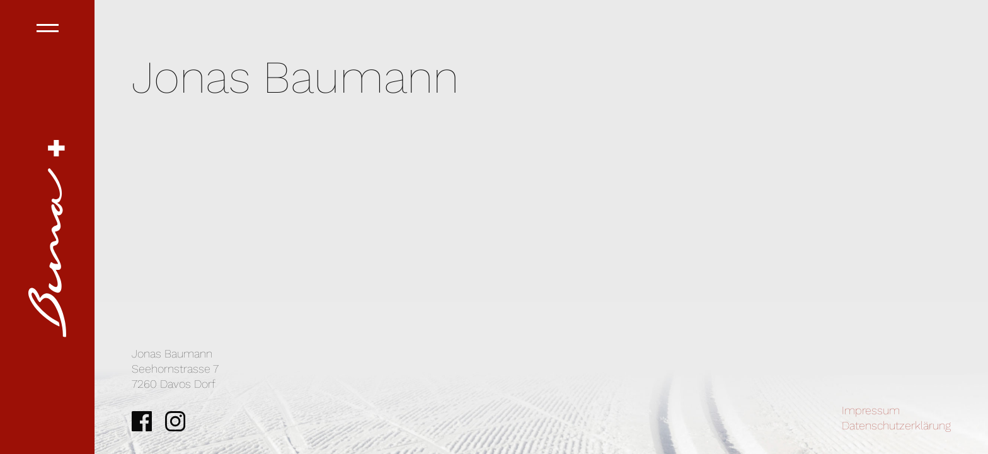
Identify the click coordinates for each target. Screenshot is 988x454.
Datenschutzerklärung (896, 425)
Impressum (871, 410)
